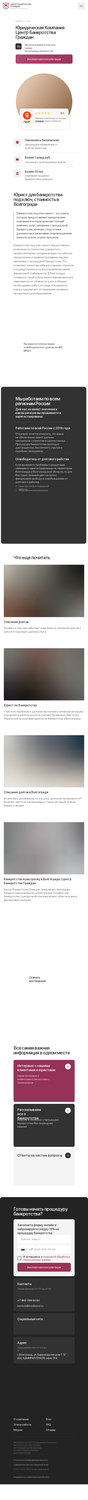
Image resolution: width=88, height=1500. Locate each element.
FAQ (48, 1424)
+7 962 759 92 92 (28, 1300)
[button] (44, 977)
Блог (49, 1419)
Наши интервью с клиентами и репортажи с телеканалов (33, 1079)
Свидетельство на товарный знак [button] (31, 1464)
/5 (62, 113)
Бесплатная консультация (44, 1267)
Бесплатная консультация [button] (44, 59)
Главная (19, 21)
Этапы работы (22, 1424)
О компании (21, 1419)
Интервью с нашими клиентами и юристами (36, 1068)
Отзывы (51, 1429)
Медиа (18, 1429)
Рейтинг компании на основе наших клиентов (50, 119)
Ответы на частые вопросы (39, 1155)
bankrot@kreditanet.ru (30, 1305)
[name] (44, 1239)
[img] (17, 6)
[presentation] (29, 1491)
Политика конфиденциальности (31, 1460)
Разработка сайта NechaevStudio (31, 1477)
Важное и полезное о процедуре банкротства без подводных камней (38, 1123)
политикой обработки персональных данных (46, 1258)
